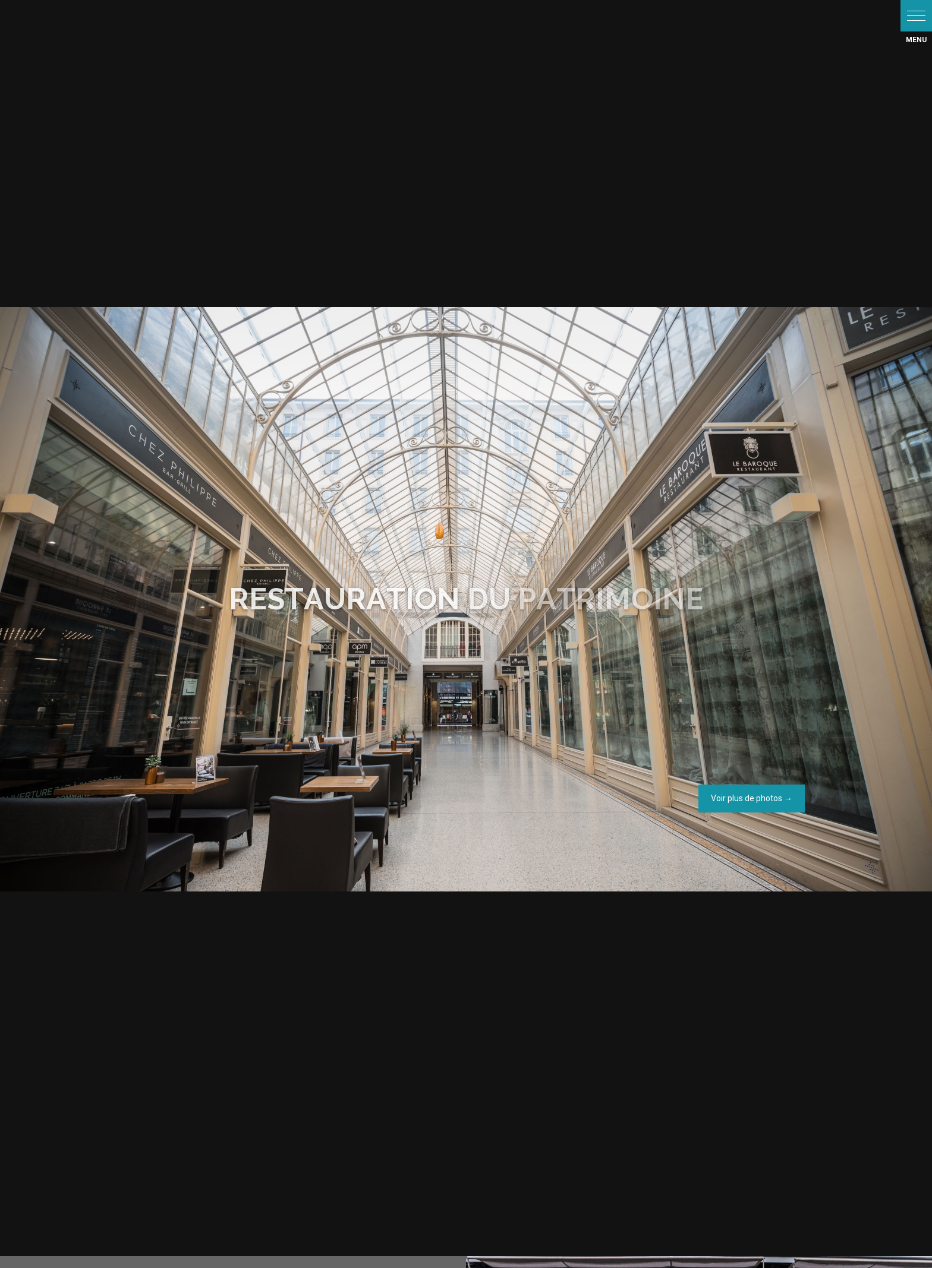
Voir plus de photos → (751, 798)
